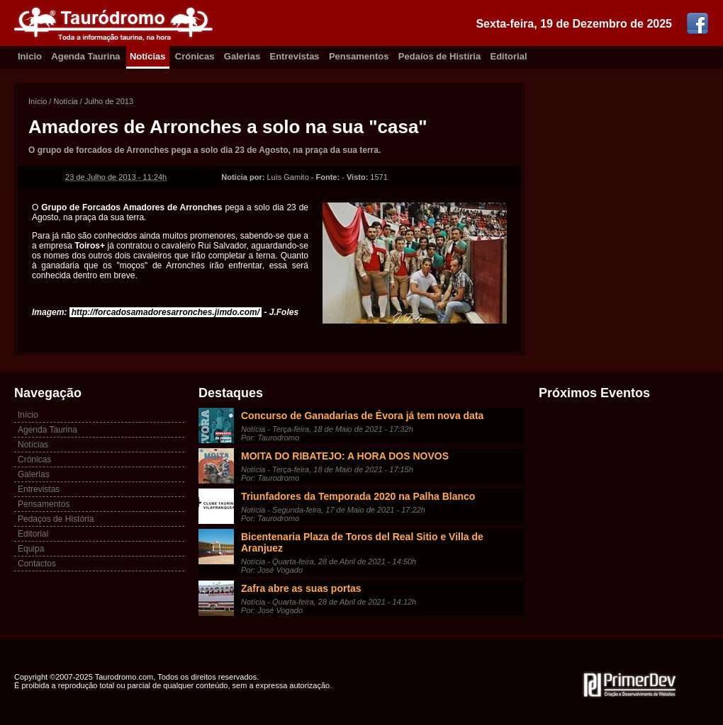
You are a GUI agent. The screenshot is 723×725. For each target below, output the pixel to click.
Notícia (65, 101)
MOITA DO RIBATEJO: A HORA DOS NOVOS (345, 456)
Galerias (242, 56)
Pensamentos (359, 56)
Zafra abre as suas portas (301, 588)
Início (37, 101)
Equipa (31, 549)
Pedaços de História (56, 519)
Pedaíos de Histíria (439, 56)
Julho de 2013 (108, 101)
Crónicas (195, 56)
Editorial (509, 56)
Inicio (30, 56)
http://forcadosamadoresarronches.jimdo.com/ (165, 312)
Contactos (37, 564)
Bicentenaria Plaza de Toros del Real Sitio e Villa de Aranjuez (362, 542)
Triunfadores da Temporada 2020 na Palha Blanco (358, 496)
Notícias (148, 56)
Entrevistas (295, 56)
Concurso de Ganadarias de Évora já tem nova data (362, 415)
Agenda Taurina (85, 56)
